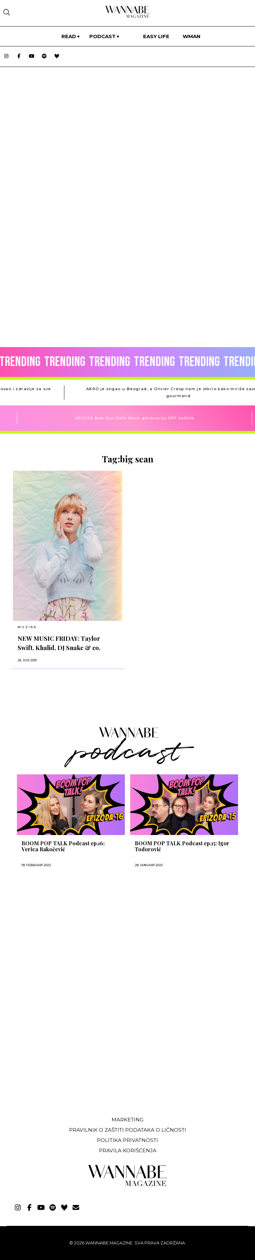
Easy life (156, 36)
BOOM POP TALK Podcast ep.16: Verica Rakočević (63, 846)
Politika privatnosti (127, 1140)
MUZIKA (27, 627)
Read (68, 36)
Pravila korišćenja (127, 1150)
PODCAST (102, 36)
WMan (192, 36)
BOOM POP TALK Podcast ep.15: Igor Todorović (182, 846)
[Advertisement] (57, 1061)
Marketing (127, 1119)
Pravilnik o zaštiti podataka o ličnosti (127, 1130)
